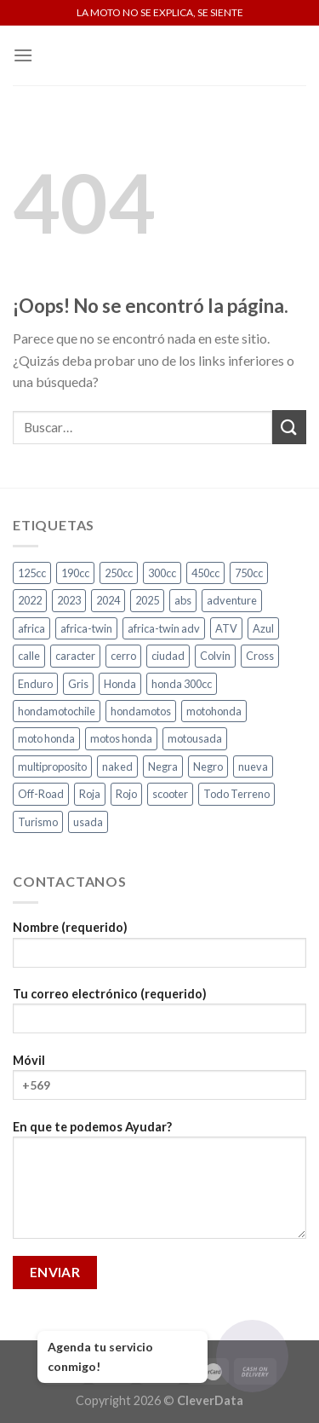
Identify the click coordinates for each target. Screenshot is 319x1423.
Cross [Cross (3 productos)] (260, 655)
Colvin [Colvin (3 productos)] (215, 655)
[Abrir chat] (252, 1356)
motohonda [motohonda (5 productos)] (214, 711)
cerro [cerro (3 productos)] (123, 655)
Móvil (159, 1082)
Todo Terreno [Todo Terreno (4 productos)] (236, 794)
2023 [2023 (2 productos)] (69, 600)
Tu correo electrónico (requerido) (159, 1015)
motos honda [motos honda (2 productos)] (121, 738)
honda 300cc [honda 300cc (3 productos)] (181, 684)
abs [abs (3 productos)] (182, 600)
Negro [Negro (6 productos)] (208, 766)
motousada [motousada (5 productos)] (195, 738)
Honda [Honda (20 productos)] (120, 684)
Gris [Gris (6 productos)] (78, 684)
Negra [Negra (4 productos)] (163, 766)
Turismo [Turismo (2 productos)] (38, 822)
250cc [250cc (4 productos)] (119, 573)
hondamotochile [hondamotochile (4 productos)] (56, 711)
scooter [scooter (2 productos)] (170, 794)
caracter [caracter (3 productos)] (75, 655)
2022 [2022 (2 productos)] (30, 600)
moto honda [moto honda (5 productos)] (46, 738)
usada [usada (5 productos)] (88, 822)
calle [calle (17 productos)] (29, 655)
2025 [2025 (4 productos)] (147, 600)
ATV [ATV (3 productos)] (226, 628)
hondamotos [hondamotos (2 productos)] (141, 711)
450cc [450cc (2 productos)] (205, 573)
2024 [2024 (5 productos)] (108, 600)
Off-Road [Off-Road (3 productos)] (41, 794)
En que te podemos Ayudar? (159, 1185)
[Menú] (23, 55)
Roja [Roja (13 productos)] (89, 794)
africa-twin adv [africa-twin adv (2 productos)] (164, 628)
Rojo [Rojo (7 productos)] (126, 794)
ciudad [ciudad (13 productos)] (168, 655)
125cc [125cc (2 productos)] (32, 573)
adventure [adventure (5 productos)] (232, 600)
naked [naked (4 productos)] (117, 766)
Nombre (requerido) (159, 949)
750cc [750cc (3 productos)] (249, 573)
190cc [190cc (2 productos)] (75, 573)
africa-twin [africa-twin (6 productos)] (86, 628)
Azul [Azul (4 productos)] (263, 628)
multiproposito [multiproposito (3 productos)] (52, 766)
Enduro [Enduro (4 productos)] (35, 684)
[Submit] (289, 426)
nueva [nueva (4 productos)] (253, 766)
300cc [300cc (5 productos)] (162, 573)
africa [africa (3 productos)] (31, 628)
